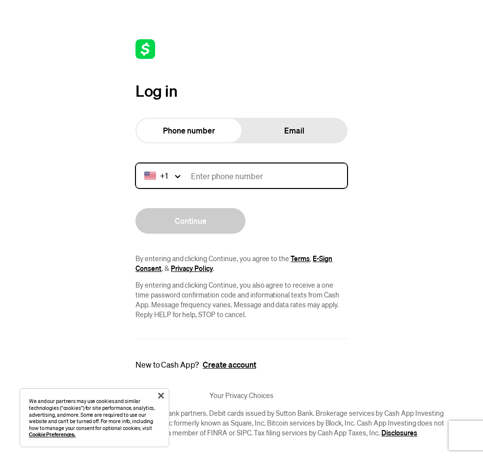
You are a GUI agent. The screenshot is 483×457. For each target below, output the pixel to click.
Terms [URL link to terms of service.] (300, 258)
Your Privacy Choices (241, 395)
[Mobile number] (241, 175)
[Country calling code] (164, 175)
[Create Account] (229, 365)
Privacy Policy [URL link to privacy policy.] (192, 268)
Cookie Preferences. (52, 434)
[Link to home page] (145, 49)
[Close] (161, 395)
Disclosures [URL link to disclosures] (399, 432)
